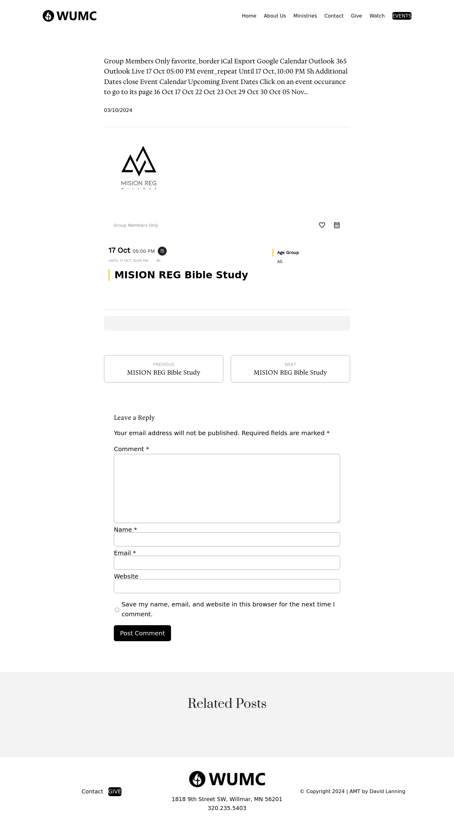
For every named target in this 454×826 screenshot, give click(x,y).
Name (125, 529)
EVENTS (402, 16)
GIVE (114, 791)
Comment (131, 449)
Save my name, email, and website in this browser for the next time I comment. (228, 609)
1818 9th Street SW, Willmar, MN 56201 (227, 799)
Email (125, 553)
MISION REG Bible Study (163, 372)
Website (126, 576)
